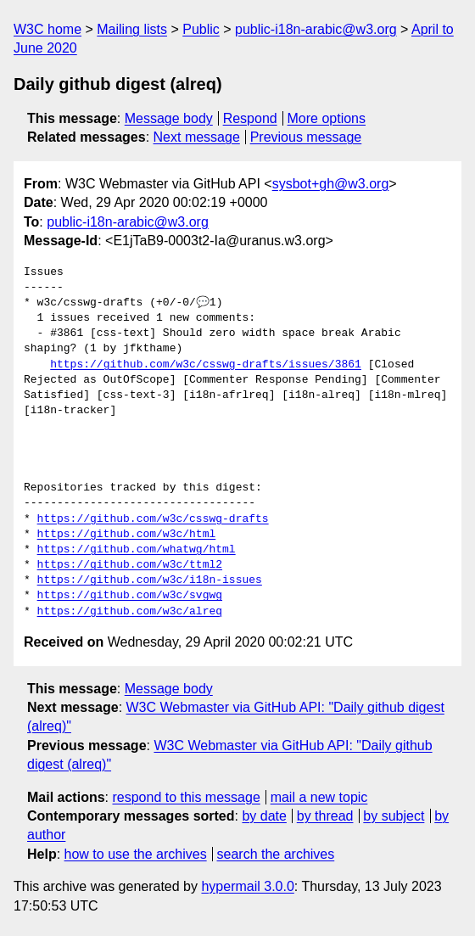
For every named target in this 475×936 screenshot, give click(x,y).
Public (201, 29)
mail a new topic (319, 797)
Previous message (306, 137)
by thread (325, 816)
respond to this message (186, 797)
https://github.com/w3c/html (126, 534)
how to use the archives (135, 854)
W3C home (47, 29)
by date (264, 816)
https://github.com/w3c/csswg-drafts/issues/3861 (205, 365)
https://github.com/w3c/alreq (129, 611)
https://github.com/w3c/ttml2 (129, 565)
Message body (169, 118)
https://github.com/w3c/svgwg (129, 595)
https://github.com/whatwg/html (136, 550)
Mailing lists (132, 29)
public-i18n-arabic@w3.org (316, 29)
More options (327, 118)
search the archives (276, 854)
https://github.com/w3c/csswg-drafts (153, 519)
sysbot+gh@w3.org (330, 184)
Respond (250, 118)
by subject (393, 816)
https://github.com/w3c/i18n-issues (149, 580)
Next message (197, 137)
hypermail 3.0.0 (247, 886)
